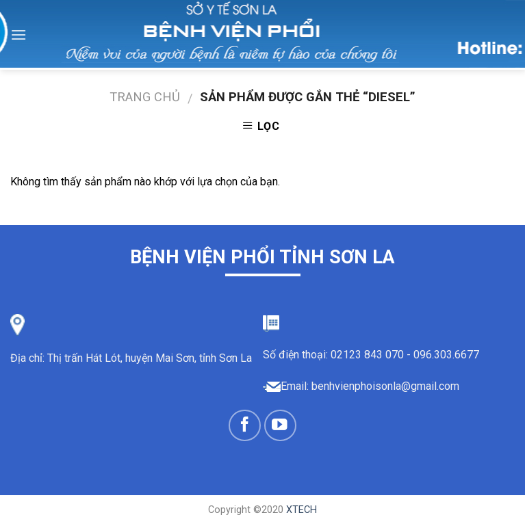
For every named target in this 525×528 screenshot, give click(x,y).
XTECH (301, 510)
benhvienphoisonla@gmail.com (385, 386)
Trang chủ (145, 97)
